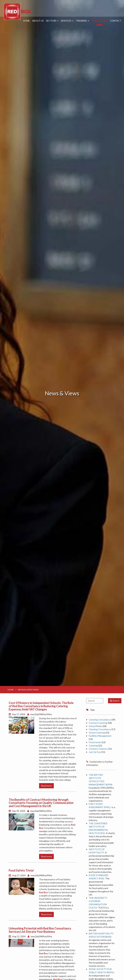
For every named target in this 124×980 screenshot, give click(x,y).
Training (82, 20)
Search (114, 700)
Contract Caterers (98, 748)
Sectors (52, 20)
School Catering (97, 732)
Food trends (95, 742)
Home (26, 20)
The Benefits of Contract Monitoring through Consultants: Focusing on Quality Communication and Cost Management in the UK (41, 803)
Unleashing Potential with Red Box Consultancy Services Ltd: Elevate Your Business (40, 930)
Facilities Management (100, 735)
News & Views (99, 20)
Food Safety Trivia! (21, 870)
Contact (115, 20)
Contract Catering (98, 722)
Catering (93, 745)
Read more (46, 785)
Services (67, 20)
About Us (38, 20)
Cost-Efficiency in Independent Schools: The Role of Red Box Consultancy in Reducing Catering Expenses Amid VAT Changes (41, 706)
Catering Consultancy (100, 719)
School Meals (95, 726)
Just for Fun (95, 752)
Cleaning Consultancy (100, 729)
